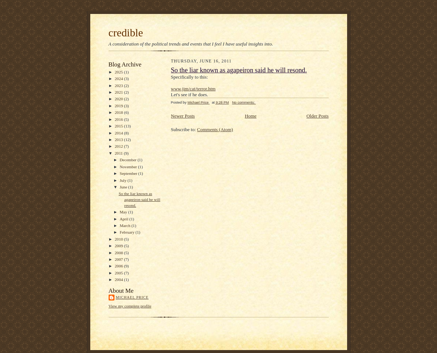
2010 (119, 239)
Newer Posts (183, 116)
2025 (119, 72)
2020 (119, 99)
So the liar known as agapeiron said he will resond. (139, 199)
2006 (119, 266)
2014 (119, 133)
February (127, 232)
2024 (119, 78)
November (129, 167)
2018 (119, 112)
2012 (119, 146)
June (124, 187)
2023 (119, 85)
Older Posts (317, 116)
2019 (119, 106)
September (129, 173)
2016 (119, 119)
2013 (119, 139)
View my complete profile (130, 306)
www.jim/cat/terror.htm (193, 88)
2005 (119, 273)
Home (250, 116)
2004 (119, 279)
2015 (119, 126)
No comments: (244, 102)
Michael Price (132, 297)
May (124, 212)
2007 (119, 259)
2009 (119, 246)
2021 (119, 92)
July (123, 180)
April (124, 219)
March (125, 225)
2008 (119, 253)
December (129, 160)
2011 (119, 153)
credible (126, 33)
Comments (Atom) (215, 129)
